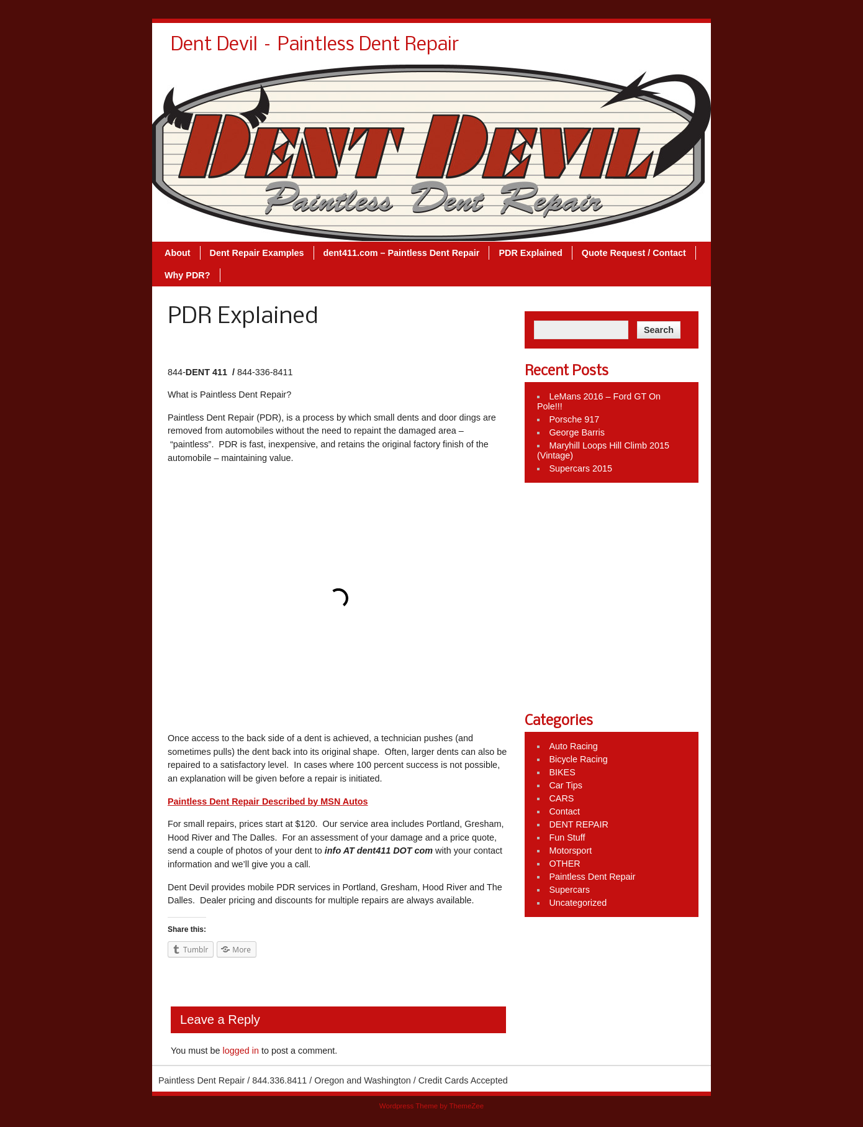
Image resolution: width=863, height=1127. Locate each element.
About (178, 253)
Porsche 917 (574, 419)
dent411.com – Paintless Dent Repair (401, 253)
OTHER (564, 864)
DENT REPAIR (578, 824)
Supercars (569, 890)
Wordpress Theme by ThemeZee (431, 1106)
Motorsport (570, 851)
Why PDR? (187, 275)
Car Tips (565, 785)
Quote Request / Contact (634, 253)
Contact (564, 811)
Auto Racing (573, 746)
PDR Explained (530, 253)
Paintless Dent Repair (592, 877)
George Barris (577, 432)
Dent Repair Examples (257, 253)
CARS (561, 798)
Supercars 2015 (580, 468)
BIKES (562, 772)
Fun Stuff (567, 837)
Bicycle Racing (578, 759)
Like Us (548, 505)
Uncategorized (578, 903)
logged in (240, 1051)
